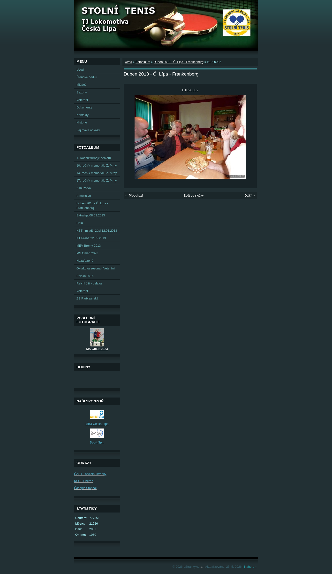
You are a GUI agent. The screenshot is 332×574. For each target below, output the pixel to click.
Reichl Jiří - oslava (89, 283)
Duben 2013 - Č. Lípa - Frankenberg (179, 62)
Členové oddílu (86, 77)
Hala (79, 223)
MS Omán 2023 (87, 253)
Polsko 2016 (84, 276)
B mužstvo (83, 196)
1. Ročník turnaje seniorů (93, 158)
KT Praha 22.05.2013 (91, 238)
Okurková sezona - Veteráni (95, 268)
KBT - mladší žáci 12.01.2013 (96, 230)
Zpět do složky (194, 195)
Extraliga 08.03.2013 (90, 215)
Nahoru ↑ (250, 566)
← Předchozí (134, 195)
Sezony (81, 92)
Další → (250, 195)
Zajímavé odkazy (88, 130)
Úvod (128, 62)
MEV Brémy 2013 (88, 245)
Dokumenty (84, 107)
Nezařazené (84, 260)
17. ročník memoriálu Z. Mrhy (96, 180)
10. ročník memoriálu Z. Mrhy (96, 165)
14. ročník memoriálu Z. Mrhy (96, 173)
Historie (81, 122)
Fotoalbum (143, 62)
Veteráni (82, 100)
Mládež (81, 84)
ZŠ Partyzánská (87, 298)
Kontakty (82, 115)
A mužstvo (83, 188)
